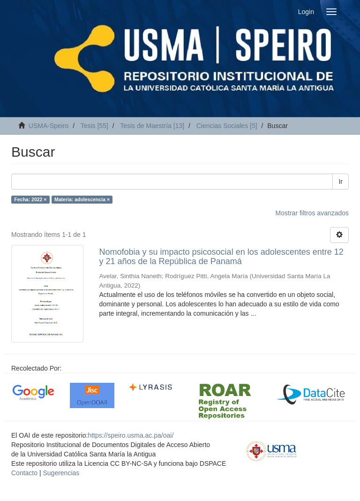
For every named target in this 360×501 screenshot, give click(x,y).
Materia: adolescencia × (82, 199)
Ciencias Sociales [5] (226, 125)
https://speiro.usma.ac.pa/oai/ (130, 435)
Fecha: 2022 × (30, 199)
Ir (340, 181)
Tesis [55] (94, 125)
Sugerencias (61, 473)
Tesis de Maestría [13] (152, 125)
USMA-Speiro (49, 125)
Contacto (24, 473)
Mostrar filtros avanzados (312, 213)
